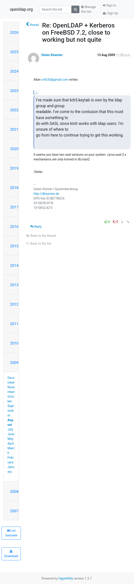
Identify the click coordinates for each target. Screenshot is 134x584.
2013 (14, 285)
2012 (14, 304)
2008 (14, 491)
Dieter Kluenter (52, 55)
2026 (14, 32)
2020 (14, 149)
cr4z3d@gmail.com (54, 79)
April (11, 443)
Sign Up (110, 13)
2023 (14, 90)
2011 (14, 323)
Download (11, 554)
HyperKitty (66, 578)
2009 (14, 362)
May (10, 439)
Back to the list (38, 243)
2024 (14, 71)
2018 (14, 187)
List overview (11, 533)
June (11, 434)
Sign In (109, 5)
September (11, 410)
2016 (14, 226)
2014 (14, 265)
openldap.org (21, 9)
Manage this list (88, 9)
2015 (14, 246)
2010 (14, 343)
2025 (14, 52)
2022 (14, 110)
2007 (14, 511)
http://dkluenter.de (46, 193)
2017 (14, 207)
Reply (36, 226)
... (36, 92)
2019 (14, 168)
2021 (14, 129)
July (10, 429)
